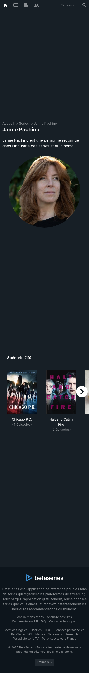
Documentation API (25, 621)
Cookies (36, 630)
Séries (24, 123)
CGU (48, 630)
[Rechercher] (84, 5)
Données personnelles (69, 630)
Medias (40, 634)
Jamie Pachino (45, 123)
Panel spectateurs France (59, 638)
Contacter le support (63, 621)
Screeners (55, 634)
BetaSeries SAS (21, 634)
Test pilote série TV (26, 638)
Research (71, 634)
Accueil (8, 123)
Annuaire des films (59, 617)
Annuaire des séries (30, 617)
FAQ (43, 621)
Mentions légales (16, 630)
